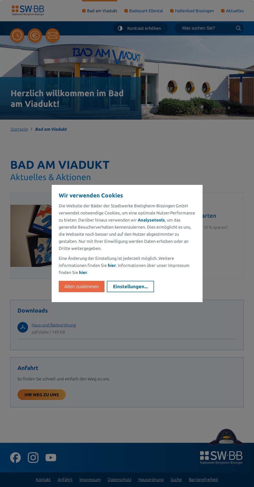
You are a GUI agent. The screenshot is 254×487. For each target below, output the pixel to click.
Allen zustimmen (81, 286)
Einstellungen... (130, 286)
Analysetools (151, 219)
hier (112, 265)
